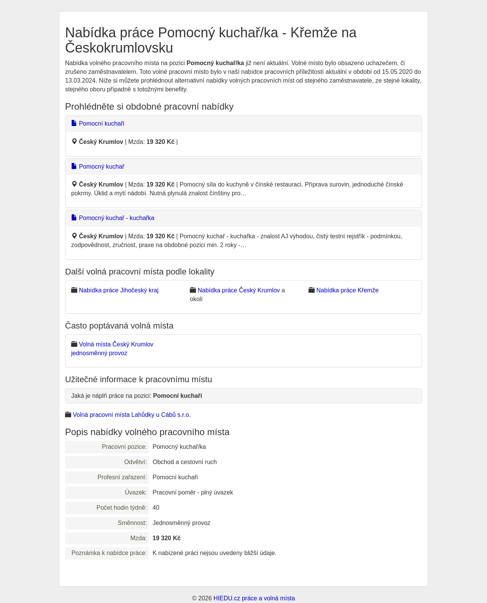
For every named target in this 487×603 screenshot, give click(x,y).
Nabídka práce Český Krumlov (238, 290)
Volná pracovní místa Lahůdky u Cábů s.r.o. (132, 415)
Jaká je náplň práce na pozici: (136, 395)
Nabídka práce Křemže (347, 290)
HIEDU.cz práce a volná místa (254, 598)
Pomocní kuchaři (97, 123)
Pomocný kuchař (97, 166)
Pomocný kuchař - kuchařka (112, 218)
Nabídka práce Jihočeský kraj (118, 290)
